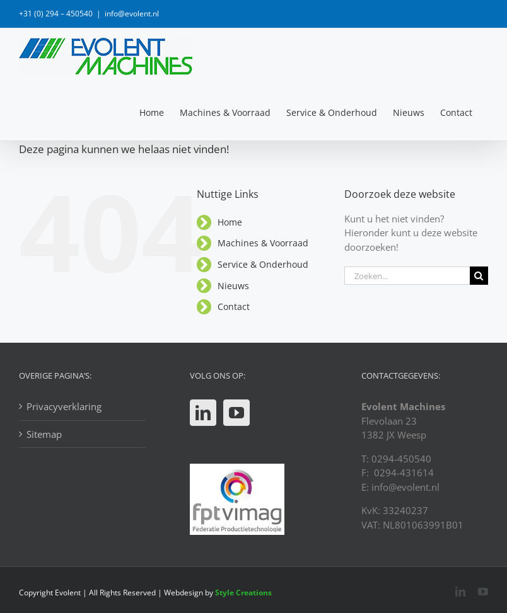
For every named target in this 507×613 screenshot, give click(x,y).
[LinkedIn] (203, 412)
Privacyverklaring (64, 406)
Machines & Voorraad (263, 243)
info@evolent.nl (132, 13)
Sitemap (44, 434)
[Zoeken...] (407, 275)
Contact (234, 306)
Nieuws (233, 286)
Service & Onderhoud (263, 264)
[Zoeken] (479, 275)
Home (230, 222)
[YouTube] (236, 412)
